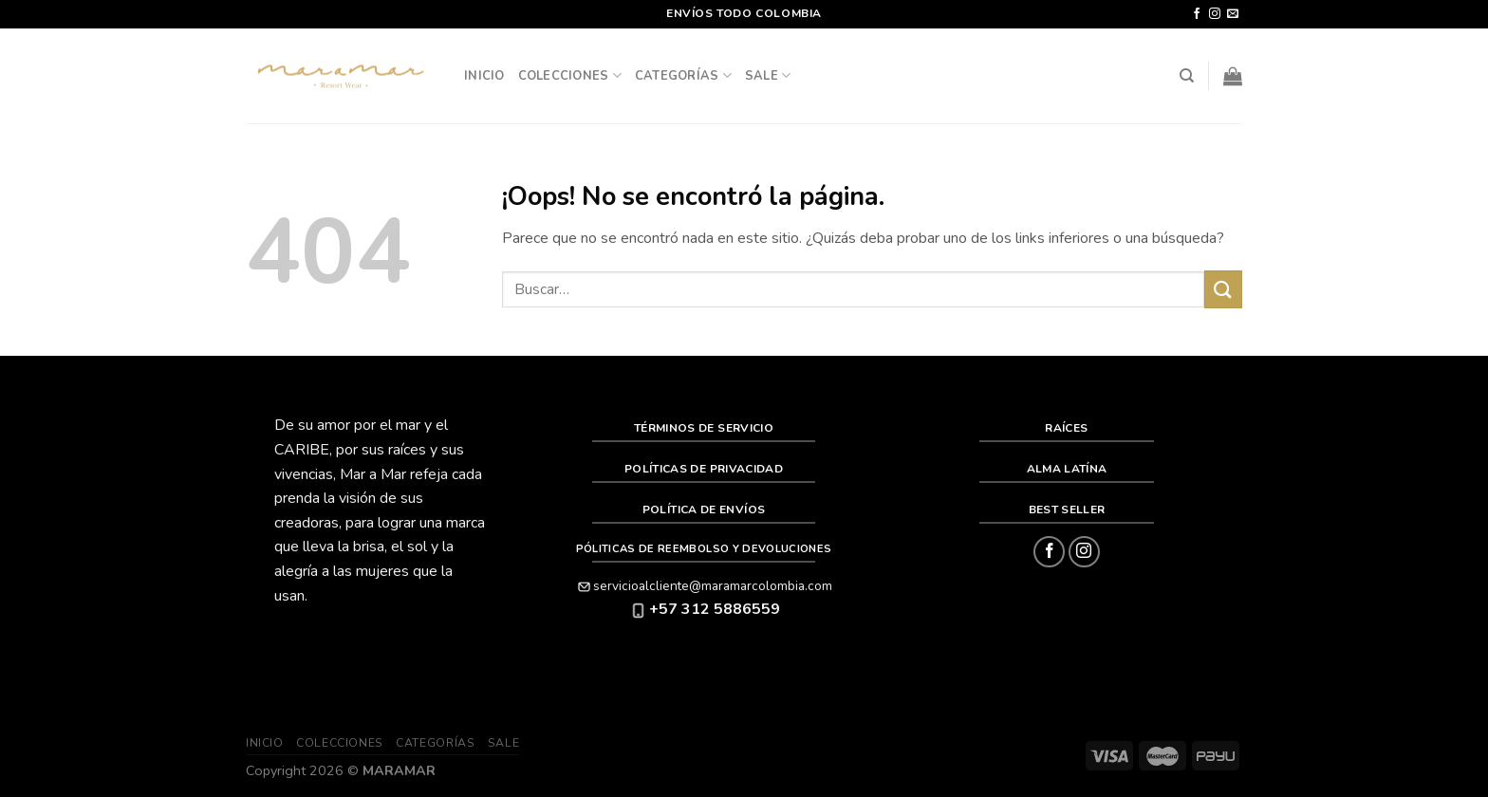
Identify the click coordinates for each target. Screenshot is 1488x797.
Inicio (484, 75)
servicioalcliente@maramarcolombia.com (703, 586)
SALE (767, 75)
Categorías (683, 75)
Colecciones (570, 75)
